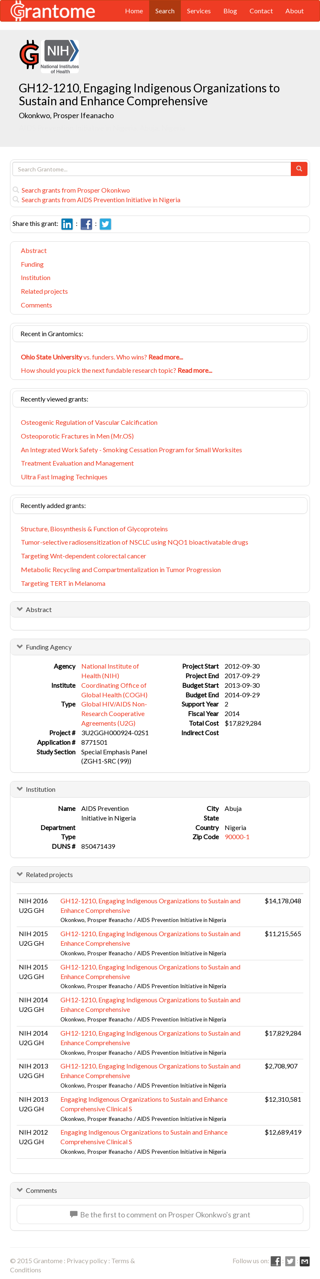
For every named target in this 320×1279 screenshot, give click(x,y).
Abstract (34, 250)
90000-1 (237, 836)
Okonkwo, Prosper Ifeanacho (66, 115)
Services (199, 11)
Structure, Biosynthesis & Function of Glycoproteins (94, 529)
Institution (35, 277)
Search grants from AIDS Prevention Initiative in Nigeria (96, 199)
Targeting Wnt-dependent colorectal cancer (83, 556)
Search (165, 11)
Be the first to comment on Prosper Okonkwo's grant (160, 1214)
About (294, 11)
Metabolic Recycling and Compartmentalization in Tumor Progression (121, 569)
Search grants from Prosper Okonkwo (71, 190)
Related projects (44, 291)
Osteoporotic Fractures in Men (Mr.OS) (77, 436)
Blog (230, 11)
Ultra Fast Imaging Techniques (64, 477)
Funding (32, 264)
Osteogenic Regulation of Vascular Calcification (89, 422)
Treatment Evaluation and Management (77, 463)
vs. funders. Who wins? (102, 357)
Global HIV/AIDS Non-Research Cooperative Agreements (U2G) (114, 713)
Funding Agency (49, 647)
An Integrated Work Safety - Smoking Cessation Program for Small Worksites (131, 450)
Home (134, 11)
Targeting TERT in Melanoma (63, 583)
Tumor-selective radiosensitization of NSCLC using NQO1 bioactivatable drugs (134, 542)
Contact (261, 11)
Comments (36, 305)
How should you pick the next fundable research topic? (116, 370)
